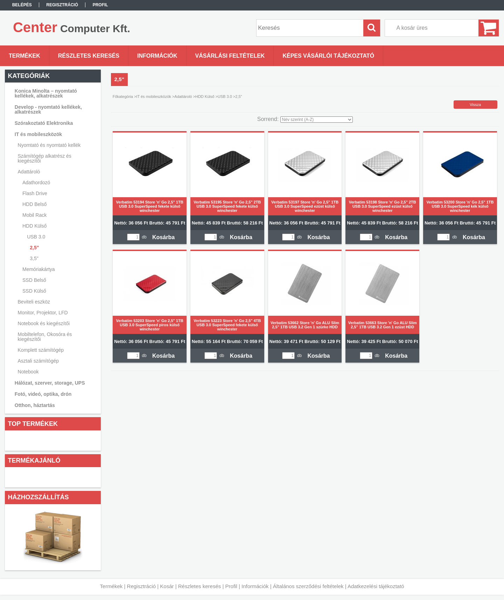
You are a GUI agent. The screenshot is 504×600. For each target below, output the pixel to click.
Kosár (167, 586)
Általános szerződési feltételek (308, 586)
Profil (231, 586)
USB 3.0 (225, 96)
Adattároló (183, 96)
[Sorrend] (316, 119)
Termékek (111, 586)
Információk (255, 586)
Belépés (22, 4)
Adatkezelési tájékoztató (376, 586)
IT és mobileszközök (153, 96)
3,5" (34, 258)
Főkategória (123, 96)
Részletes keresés (199, 586)
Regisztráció (141, 586)
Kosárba (163, 237)
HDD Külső (204, 96)
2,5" (34, 247)
